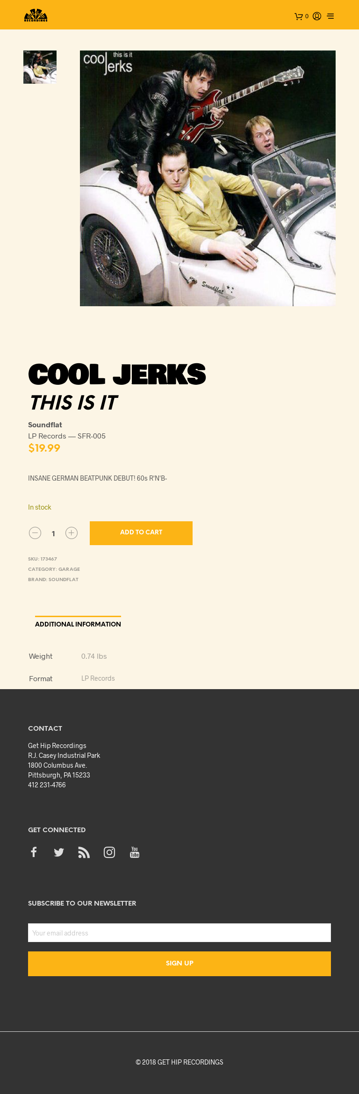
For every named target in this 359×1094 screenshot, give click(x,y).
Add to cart (141, 533)
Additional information (78, 625)
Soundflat (64, 580)
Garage (69, 569)
